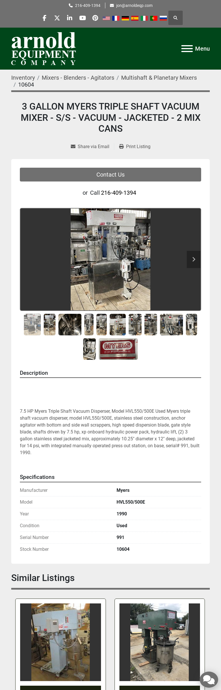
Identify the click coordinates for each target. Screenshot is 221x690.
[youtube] (84, 18)
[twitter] (55, 18)
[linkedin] (70, 18)
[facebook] (40, 18)
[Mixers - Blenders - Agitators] (78, 77)
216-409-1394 (87, 5)
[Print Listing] (135, 146)
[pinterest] (99, 18)
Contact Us (110, 174)
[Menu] (187, 48)
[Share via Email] (92, 146)
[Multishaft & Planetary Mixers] (159, 77)
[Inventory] (23, 77)
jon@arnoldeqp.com (134, 5)
